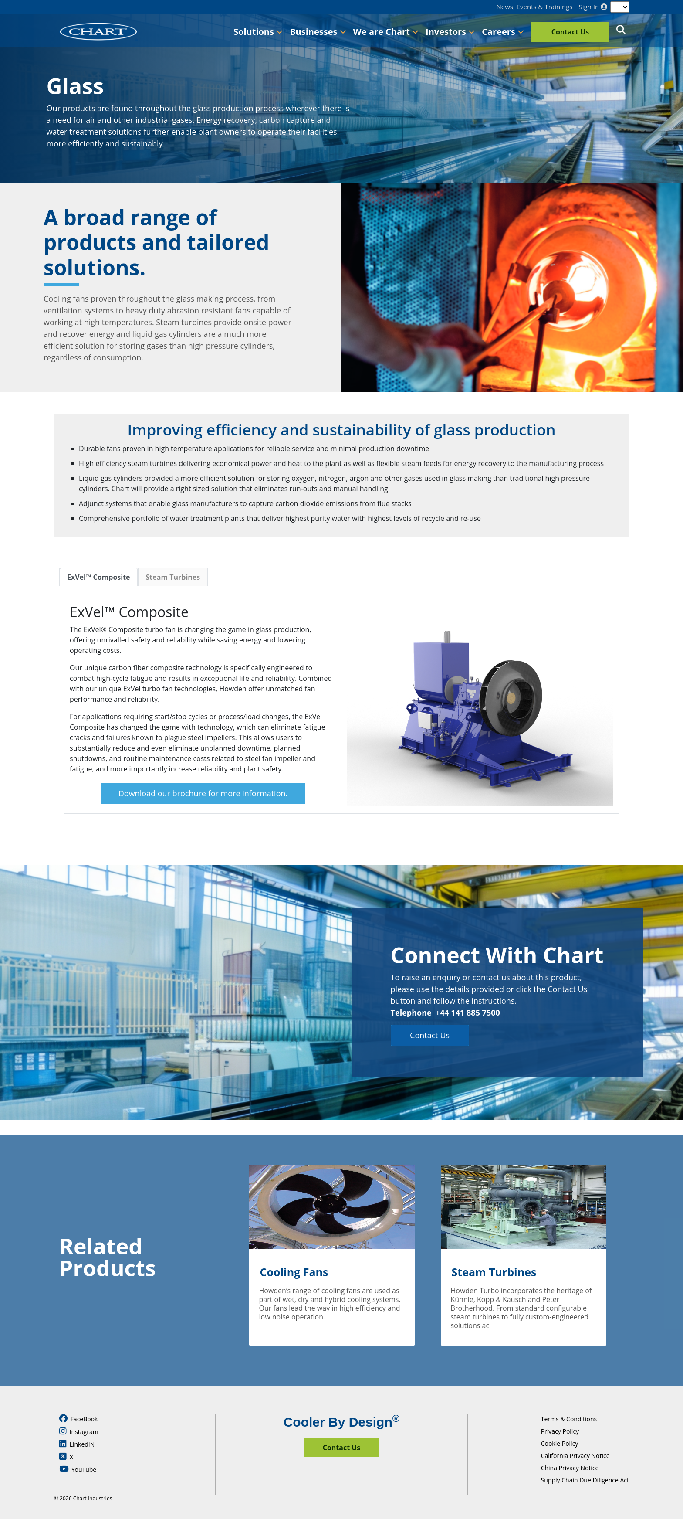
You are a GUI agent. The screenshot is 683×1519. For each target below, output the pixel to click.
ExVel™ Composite (98, 577)
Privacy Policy (560, 1431)
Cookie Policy (559, 1443)
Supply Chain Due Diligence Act (585, 1480)
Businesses (318, 31)
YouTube (77, 1469)
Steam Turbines (173, 577)
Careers (503, 31)
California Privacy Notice (575, 1455)
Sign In (592, 6)
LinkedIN (77, 1444)
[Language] (619, 7)
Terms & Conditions (569, 1419)
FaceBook (78, 1418)
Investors (450, 31)
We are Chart (386, 31)
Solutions (258, 31)
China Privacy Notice (570, 1468)
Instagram (78, 1431)
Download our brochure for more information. (202, 793)
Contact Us (570, 32)
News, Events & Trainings (535, 6)
